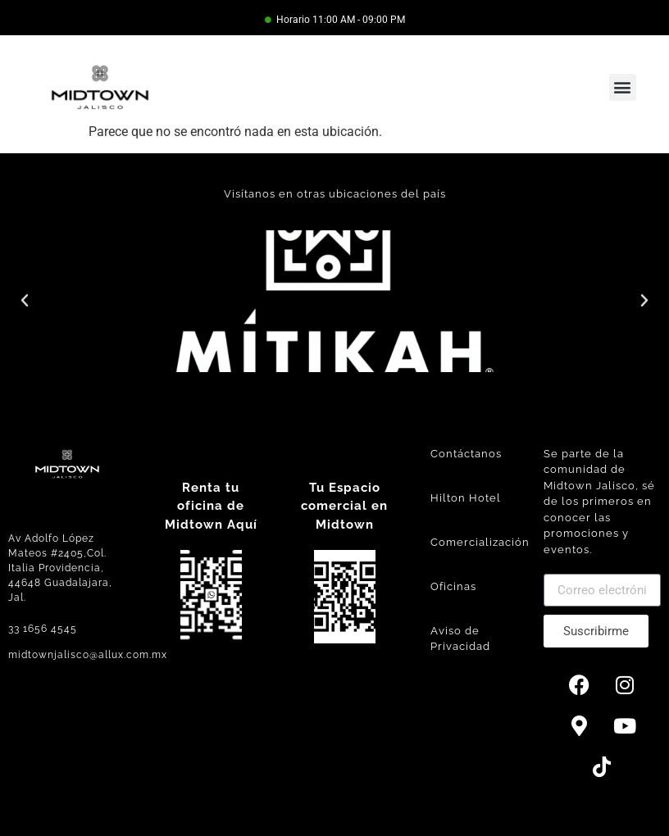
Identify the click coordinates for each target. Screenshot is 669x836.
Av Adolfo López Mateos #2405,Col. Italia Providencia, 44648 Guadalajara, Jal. (60, 568)
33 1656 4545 (42, 628)
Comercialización (480, 542)
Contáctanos (466, 454)
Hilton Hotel (465, 498)
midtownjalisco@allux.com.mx (87, 655)
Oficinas (453, 586)
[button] (622, 87)
